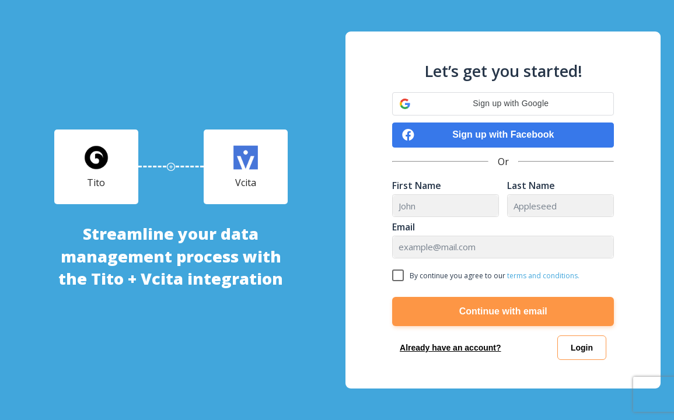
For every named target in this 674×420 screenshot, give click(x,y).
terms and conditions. (543, 276)
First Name (416, 185)
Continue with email (503, 311)
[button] (503, 104)
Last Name (531, 185)
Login (582, 347)
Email (403, 227)
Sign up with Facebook (478, 135)
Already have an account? (450, 347)
